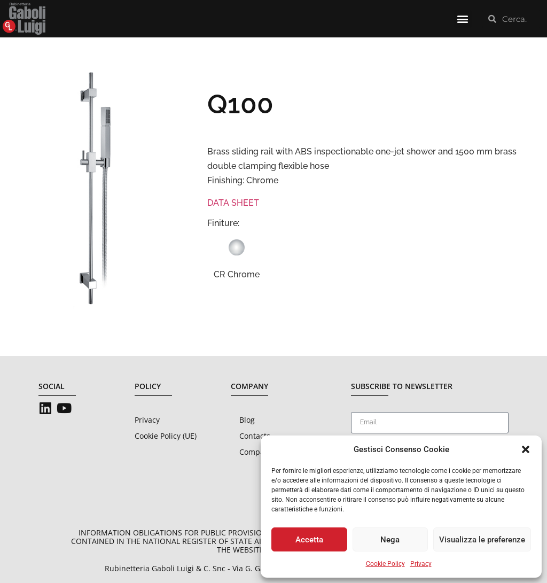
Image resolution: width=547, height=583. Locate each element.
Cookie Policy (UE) (166, 436)
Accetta (309, 540)
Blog (247, 420)
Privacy (421, 564)
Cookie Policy (385, 564)
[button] (525, 449)
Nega (390, 540)
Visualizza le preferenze (482, 540)
